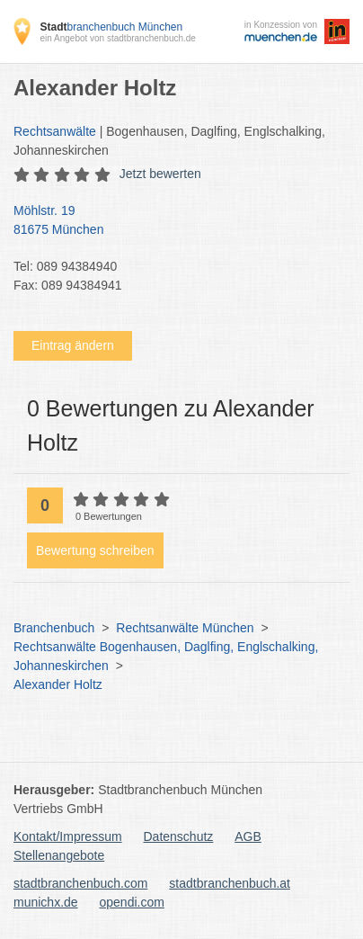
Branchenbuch (53, 628)
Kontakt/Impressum (67, 836)
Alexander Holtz (57, 684)
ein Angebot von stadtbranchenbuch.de (117, 38)
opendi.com (131, 902)
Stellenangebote (58, 855)
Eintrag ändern (72, 345)
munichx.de (45, 902)
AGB (248, 836)
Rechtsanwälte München (184, 628)
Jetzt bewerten (160, 173)
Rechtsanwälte (54, 131)
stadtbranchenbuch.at (229, 883)
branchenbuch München (111, 27)
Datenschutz (179, 836)
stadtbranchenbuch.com (80, 883)
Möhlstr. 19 (172, 221)
